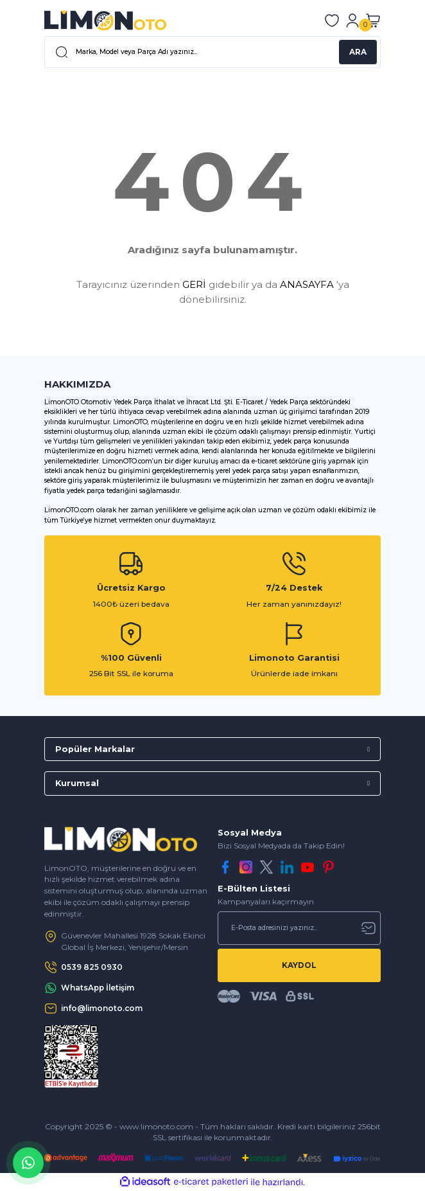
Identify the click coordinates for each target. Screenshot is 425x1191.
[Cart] (373, 20)
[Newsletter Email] (299, 928)
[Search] (212, 52)
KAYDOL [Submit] (299, 965)
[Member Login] (352, 20)
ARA (358, 52)
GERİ (194, 284)
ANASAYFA (307, 284)
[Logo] (105, 20)
